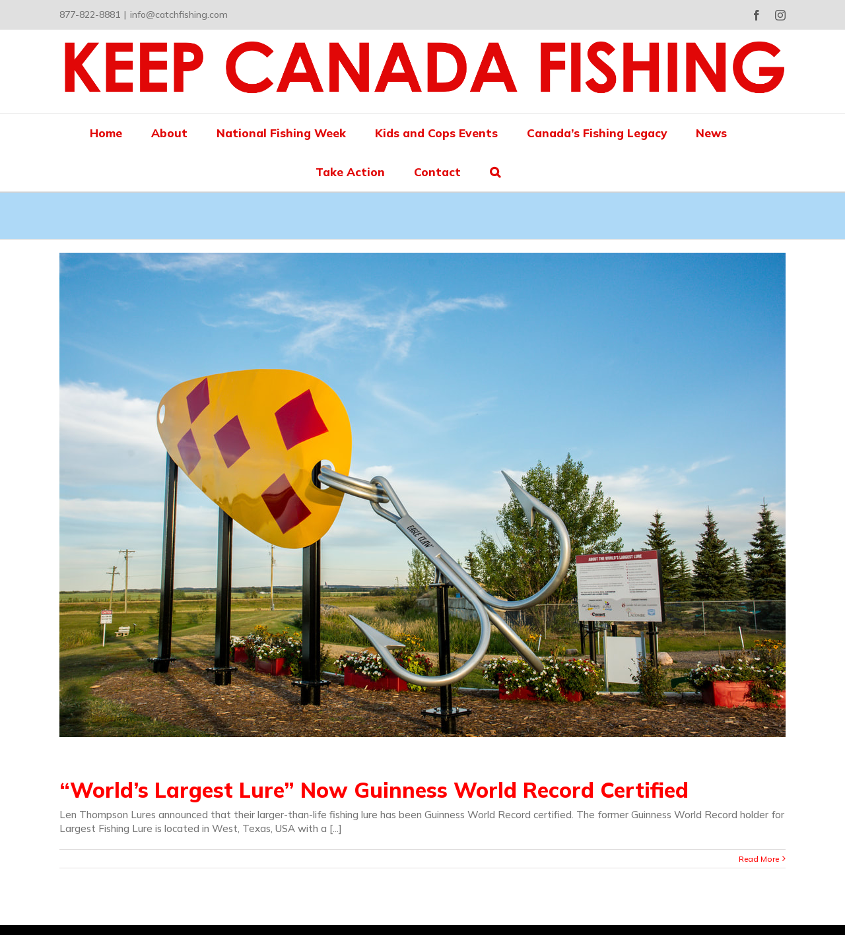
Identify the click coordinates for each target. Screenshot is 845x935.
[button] (495, 171)
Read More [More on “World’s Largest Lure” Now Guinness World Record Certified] (759, 859)
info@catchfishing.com (179, 14)
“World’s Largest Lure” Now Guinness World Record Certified (374, 790)
